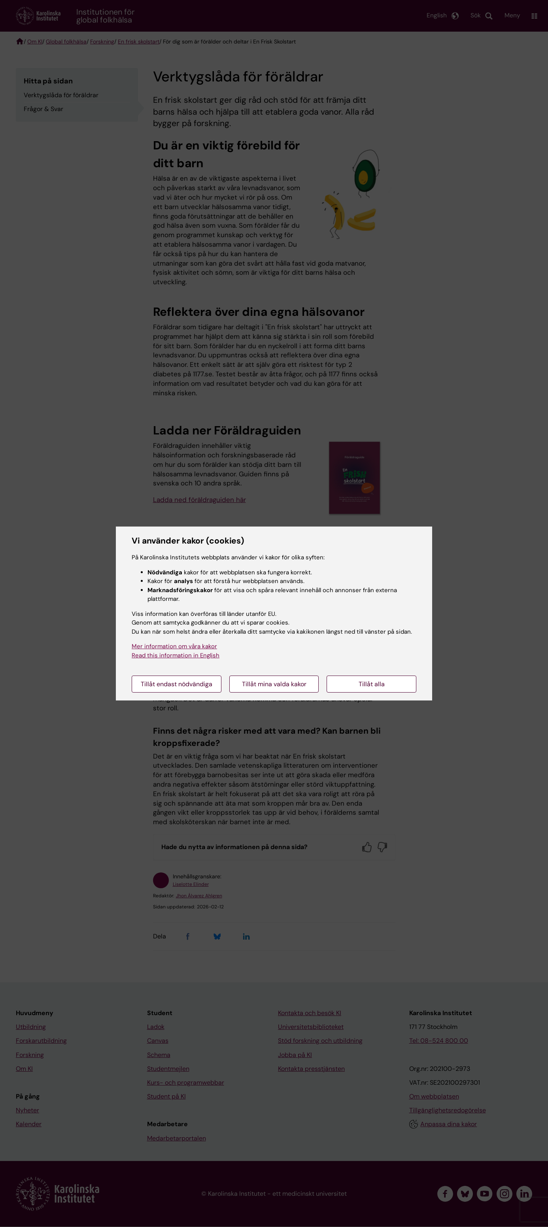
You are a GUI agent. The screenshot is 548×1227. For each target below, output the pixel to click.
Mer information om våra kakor (174, 646)
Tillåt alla (372, 684)
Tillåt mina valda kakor (274, 684)
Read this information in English (175, 655)
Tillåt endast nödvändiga (176, 684)
